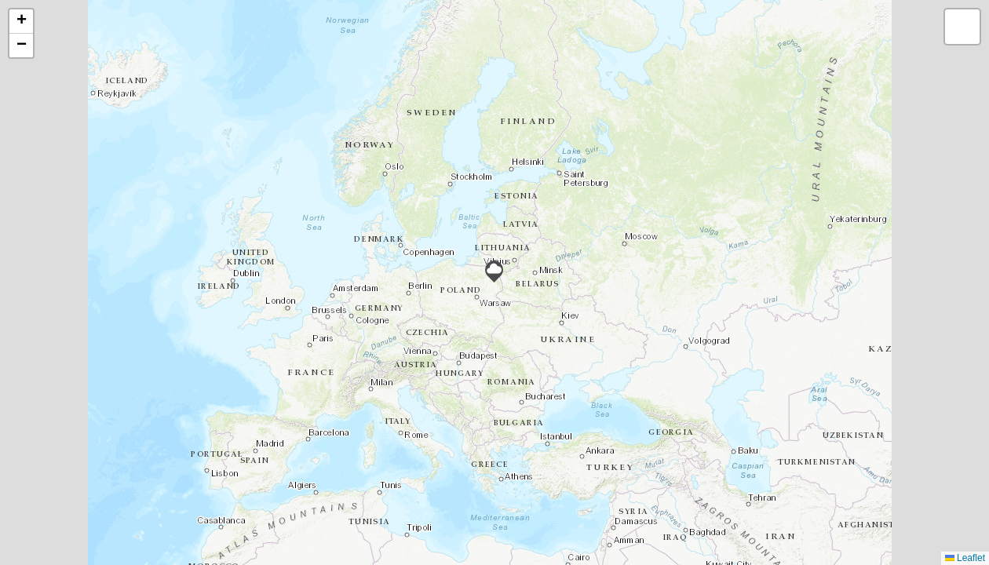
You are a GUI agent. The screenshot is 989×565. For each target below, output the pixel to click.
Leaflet (965, 557)
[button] (494, 271)
